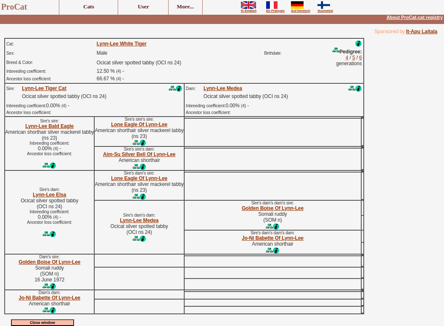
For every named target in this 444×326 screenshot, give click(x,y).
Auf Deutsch (300, 9)
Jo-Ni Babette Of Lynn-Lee (273, 238)
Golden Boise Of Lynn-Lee (273, 208)
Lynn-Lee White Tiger (122, 44)
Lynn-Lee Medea (223, 88)
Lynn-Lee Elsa (49, 195)
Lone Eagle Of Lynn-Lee (139, 124)
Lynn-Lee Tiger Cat (44, 88)
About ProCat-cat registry (414, 17)
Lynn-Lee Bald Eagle (49, 126)
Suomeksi (325, 9)
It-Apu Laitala (421, 31)
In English (248, 9)
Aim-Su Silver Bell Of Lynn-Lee (139, 154)
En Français (275, 9)
